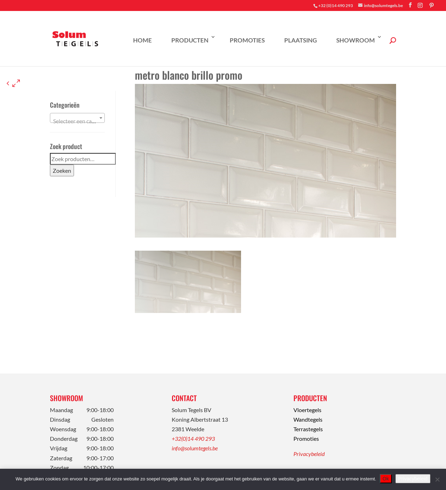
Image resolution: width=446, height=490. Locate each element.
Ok (386, 479)
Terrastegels (308, 429)
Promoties (247, 40)
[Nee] (437, 479)
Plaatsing (300, 40)
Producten (189, 40)
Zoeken (62, 170)
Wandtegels (307, 419)
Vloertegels (307, 409)
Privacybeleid (309, 453)
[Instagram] (420, 5)
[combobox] (77, 118)
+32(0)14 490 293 (193, 438)
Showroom (355, 40)
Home (142, 40)
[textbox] (77, 121)
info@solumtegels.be (195, 448)
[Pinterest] (431, 5)
